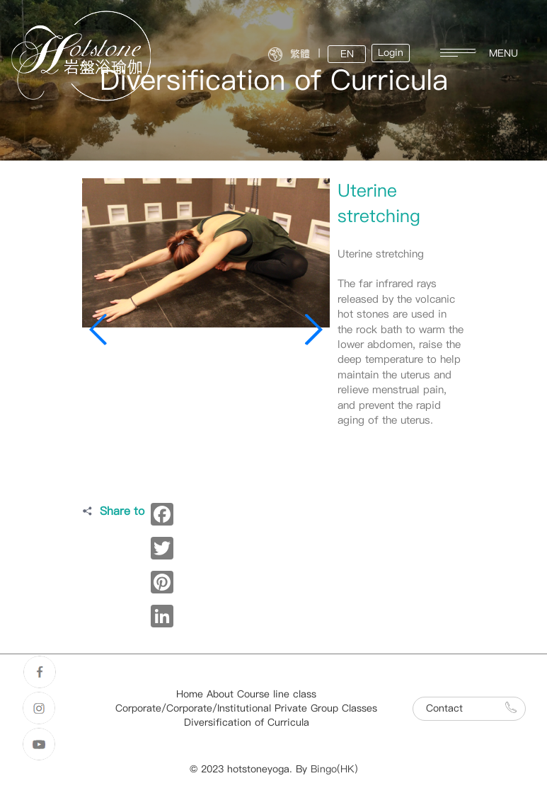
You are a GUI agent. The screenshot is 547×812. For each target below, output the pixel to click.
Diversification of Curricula (246, 723)
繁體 (300, 54)
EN (347, 54)
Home (189, 694)
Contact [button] (471, 708)
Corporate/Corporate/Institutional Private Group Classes (246, 708)
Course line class (276, 694)
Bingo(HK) (334, 769)
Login (390, 53)
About (220, 694)
